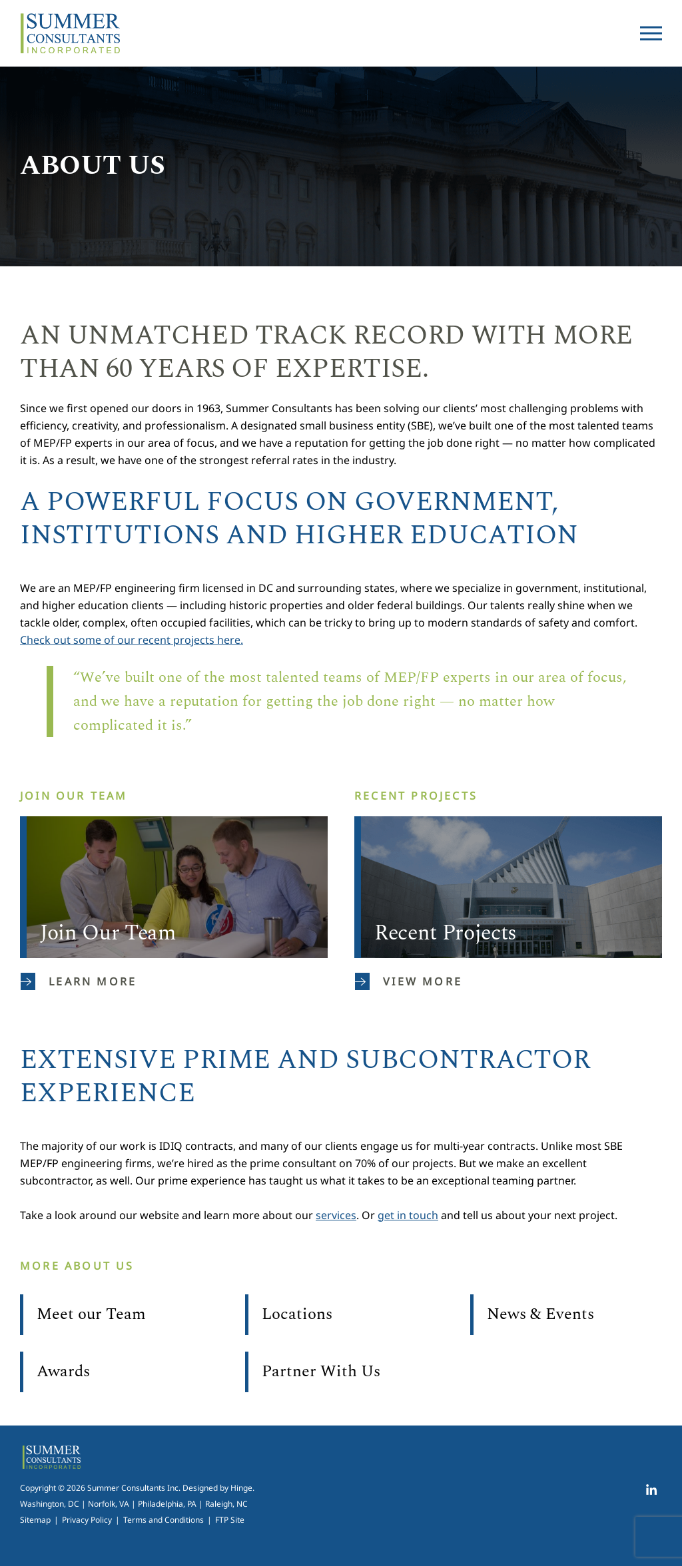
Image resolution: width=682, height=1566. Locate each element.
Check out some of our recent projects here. (131, 640)
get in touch (408, 1215)
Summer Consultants (70, 33)
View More (408, 981)
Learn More (79, 981)
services (336, 1215)
